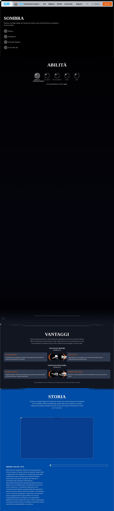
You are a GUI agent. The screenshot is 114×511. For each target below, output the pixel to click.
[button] (107, 4)
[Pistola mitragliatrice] (37, 77)
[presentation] (6, 4)
